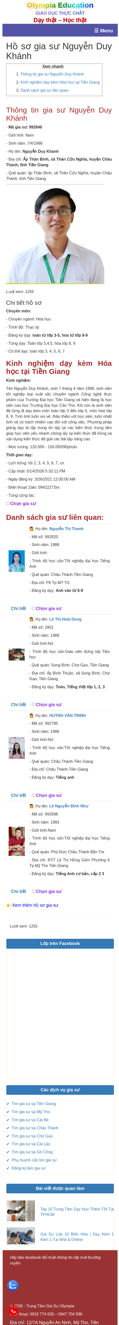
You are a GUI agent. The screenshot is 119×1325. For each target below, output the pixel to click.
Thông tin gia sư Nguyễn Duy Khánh (52, 74)
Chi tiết (18, 608)
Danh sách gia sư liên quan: (44, 90)
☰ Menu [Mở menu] (103, 30)
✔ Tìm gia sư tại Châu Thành (32, 1128)
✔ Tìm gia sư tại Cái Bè (27, 1120)
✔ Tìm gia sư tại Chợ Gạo (29, 1136)
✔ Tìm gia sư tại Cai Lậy (28, 1144)
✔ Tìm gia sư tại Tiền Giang (31, 1104)
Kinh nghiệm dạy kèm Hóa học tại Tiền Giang (60, 82)
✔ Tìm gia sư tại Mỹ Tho (28, 1112)
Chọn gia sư (23, 503)
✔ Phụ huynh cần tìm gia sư (31, 1160)
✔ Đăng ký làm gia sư (26, 1168)
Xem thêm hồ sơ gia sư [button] (35, 905)
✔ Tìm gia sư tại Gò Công (29, 1152)
